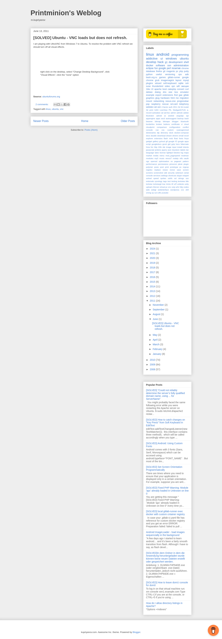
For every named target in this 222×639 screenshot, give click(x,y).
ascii (163, 118)
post (162, 167)
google (162, 68)
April (155, 339)
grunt (164, 144)
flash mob (168, 138)
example (150, 95)
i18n (160, 147)
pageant (177, 161)
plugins (149, 83)
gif (167, 141)
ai (165, 116)
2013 (153, 291)
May (155, 334)
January (157, 354)
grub (157, 80)
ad (162, 113)
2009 (153, 364)
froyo (186, 138)
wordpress (174, 190)
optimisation (164, 161)
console (149, 130)
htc (152, 147)
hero (178, 144)
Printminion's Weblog (66, 13)
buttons (167, 124)
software (160, 65)
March (156, 344)
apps (158, 118)
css (162, 130)
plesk (180, 164)
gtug (157, 98)
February (158, 349)
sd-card (174, 104)
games (162, 77)
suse (148, 86)
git (164, 71)
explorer (149, 138)
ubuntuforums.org (51, 96)
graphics (150, 98)
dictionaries (151, 133)
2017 (153, 272)
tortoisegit (157, 184)
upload (149, 187)
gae (180, 95)
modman (185, 156)
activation (156, 113)
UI (152, 89)
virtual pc (164, 187)
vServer (155, 187)
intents (186, 147)
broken (159, 124)
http (155, 147)
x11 (182, 190)
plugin (186, 164)
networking (158, 101)
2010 (153, 359)
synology (158, 181)
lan (187, 150)
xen (159, 107)
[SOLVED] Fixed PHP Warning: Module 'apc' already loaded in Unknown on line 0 (167, 490)
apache (157, 89)
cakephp (172, 89)
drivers (175, 136)
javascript (150, 150)
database (150, 71)
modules (149, 158)
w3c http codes (182, 187)
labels (182, 150)
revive (172, 170)
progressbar (183, 101)
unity (187, 184)
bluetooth (185, 121)
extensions (168, 95)
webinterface (163, 190)
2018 (153, 267)
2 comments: (42, 104)
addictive (151, 58)
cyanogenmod (183, 130)
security (171, 173)
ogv (147, 161)
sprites (163, 178)
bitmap (158, 121)
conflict (186, 127)
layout (178, 80)
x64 (187, 190)
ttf (172, 184)
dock (171, 133)
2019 (153, 262)
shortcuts (172, 176)
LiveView (164, 110)
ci (182, 124)
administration (181, 65)
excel (186, 136)
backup (180, 118)
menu (162, 156)
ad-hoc (167, 113)
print (167, 167)
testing (174, 181)
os (172, 161)
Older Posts (128, 121)
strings (181, 178)
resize (165, 170)
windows (171, 58)
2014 (153, 286)
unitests (180, 184)
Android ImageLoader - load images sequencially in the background (165, 533)
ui (161, 58)
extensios (158, 138)
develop (151, 62)
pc (177, 71)
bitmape (166, 121)
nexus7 (168, 158)
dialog (158, 92)
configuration (174, 127)
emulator (184, 92)
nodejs (175, 158)
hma (148, 147)
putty (186, 71)
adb (187, 74)
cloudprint (150, 127)
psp (148, 104)
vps (180, 74)
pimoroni (173, 164)
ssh (187, 83)
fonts (181, 138)
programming (180, 54)
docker (149, 65)
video (167, 86)
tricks (168, 184)
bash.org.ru (151, 77)
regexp (186, 167)
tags (165, 181)
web (148, 190)
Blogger (136, 632)
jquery (164, 150)
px (181, 167)
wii (155, 107)
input (174, 147)
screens (149, 173)
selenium (179, 173)
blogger (175, 121)
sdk (165, 173)
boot (165, 89)
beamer (149, 121)
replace (157, 170)
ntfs (181, 158)
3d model (185, 107)
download (161, 136)
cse (157, 130)
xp (153, 193)
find (176, 95)
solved (149, 178)
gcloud (162, 141)
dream (169, 136)
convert (180, 89)
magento (170, 71)
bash (187, 118)
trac (163, 184)
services (156, 176)
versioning (170, 74)
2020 (153, 258)
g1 (166, 62)
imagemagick (167, 80)
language (150, 153)
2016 (153, 277)
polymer (149, 167)
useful (159, 74)
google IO (173, 141)
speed (156, 178)
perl (169, 68)
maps (186, 153)
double (154, 136)
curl (187, 89)
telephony (184, 104)
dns (164, 92)
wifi (178, 86)
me (177, 98)
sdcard (158, 83)
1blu (148, 89)
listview (177, 153)
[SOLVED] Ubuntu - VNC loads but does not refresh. (80, 38)
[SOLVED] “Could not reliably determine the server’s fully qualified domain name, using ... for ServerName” (165, 394)
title (187, 181)
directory (164, 133)
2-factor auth (167, 107)
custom (170, 130)
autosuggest (171, 118)
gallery (156, 141)
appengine (150, 118)
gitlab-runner (174, 77)
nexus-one (170, 101)
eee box (173, 92)
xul (155, 193)
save (179, 170)
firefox (159, 71)
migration (184, 98)
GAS (156, 110)
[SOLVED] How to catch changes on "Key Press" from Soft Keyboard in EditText (165, 422)
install (179, 147)
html (173, 98)
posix (156, 167)
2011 (175, 107)
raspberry (155, 104)
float (176, 138)
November (158, 304)
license (163, 153)
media (155, 156)
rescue (165, 104)
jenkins (158, 150)
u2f (175, 184)
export (158, 95)
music (161, 158)
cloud (186, 124)
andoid (171, 116)
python (149, 74)
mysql (186, 80)
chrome (185, 68)
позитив (176, 68)
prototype (174, 167)
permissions (163, 164)
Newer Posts (41, 121)
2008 (153, 369)
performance (151, 164)
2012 (153, 296)
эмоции (185, 86)
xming (148, 193)
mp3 (156, 158)
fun (156, 68)
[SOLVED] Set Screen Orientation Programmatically (164, 468)
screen (186, 170)
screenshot (158, 173)
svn (169, 65)
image (168, 147)
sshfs (170, 178)
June (156, 319)
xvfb (159, 193)
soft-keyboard (169, 83)
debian (149, 92)
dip (158, 133)
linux (48, 109)
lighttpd (169, 153)
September (159, 309)
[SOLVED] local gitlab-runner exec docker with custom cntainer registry (165, 513)
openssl (154, 161)
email (181, 136)
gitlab (186, 95)
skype (179, 176)
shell (186, 62)
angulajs (180, 116)
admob (180, 113)
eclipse (150, 68)
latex (157, 153)
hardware (165, 98)
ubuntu (55, 109)
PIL (170, 110)
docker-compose (181, 133)
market (149, 156)
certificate (175, 124)
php (181, 71)
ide (164, 147)
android (162, 54)
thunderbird (157, 86)
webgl (153, 190)
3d (179, 107)
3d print (149, 110)
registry (149, 170)
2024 (153, 248)
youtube (164, 193)
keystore (176, 150)
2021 (153, 253)
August (157, 314)
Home (84, 121)
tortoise (149, 184)
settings (164, 176)
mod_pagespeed (173, 156)
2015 (153, 281)
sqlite (180, 83)
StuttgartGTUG (179, 110)
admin (173, 113)
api (187, 116)
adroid (159, 116)
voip (173, 187)
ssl (175, 178)
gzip (173, 144)
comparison (162, 127)
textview (181, 181)
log (182, 153)
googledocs (156, 144)
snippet (185, 176)
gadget (149, 141)
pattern (186, 161)
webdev (149, 107)
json (170, 150)
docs (148, 136)
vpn (173, 86)
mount (149, 101)
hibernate (185, 144)
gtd (169, 144)
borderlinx (150, 124)
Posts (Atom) (90, 130)
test (169, 181)
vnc (61, 109)
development (176, 62)
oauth (186, 158)
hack (160, 62)
